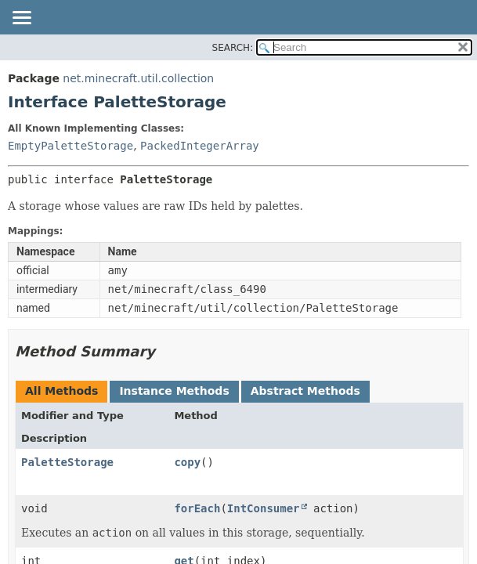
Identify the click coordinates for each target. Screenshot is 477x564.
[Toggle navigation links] (21, 19)
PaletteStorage (67, 462)
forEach (197, 508)
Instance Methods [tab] (174, 391)
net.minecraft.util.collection (138, 78)
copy (187, 462)
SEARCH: (233, 47)
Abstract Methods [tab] (305, 391)
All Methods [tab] (61, 391)
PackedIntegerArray (199, 145)
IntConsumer (263, 508)
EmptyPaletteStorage (70, 145)
